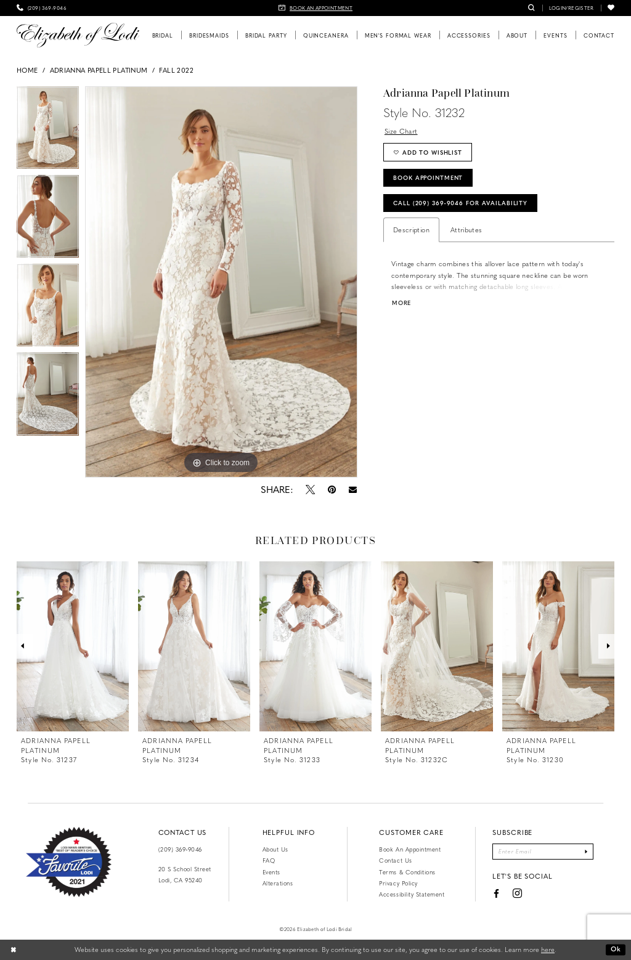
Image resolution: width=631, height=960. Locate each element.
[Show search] (531, 8)
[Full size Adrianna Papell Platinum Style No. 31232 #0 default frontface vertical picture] (221, 282)
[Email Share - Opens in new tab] (352, 489)
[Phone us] (41, 8)
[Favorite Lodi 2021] (69, 862)
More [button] (402, 302)
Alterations (278, 883)
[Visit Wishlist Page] (611, 8)
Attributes (466, 229)
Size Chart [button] (401, 131)
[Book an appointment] (315, 8)
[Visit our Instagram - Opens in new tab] (517, 893)
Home (27, 70)
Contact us (395, 860)
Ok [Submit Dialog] (616, 949)
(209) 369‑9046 (180, 849)
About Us (275, 849)
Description (411, 229)
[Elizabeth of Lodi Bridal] (78, 35)
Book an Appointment (410, 849)
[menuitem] (41, 8)
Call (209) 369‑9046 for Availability (460, 202)
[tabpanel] (48, 130)
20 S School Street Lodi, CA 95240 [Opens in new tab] (184, 874)
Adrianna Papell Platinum (99, 70)
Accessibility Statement (411, 894)
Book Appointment (428, 177)
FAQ (269, 860)
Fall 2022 (176, 70)
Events (271, 872)
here (548, 949)
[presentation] (73, 646)
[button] (571, 8)
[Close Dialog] (14, 950)
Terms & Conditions (407, 872)
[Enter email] (542, 852)
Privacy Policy (398, 883)
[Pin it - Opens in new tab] (331, 489)
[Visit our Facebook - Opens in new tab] (496, 893)
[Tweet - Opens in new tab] (310, 489)
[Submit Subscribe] (586, 852)
